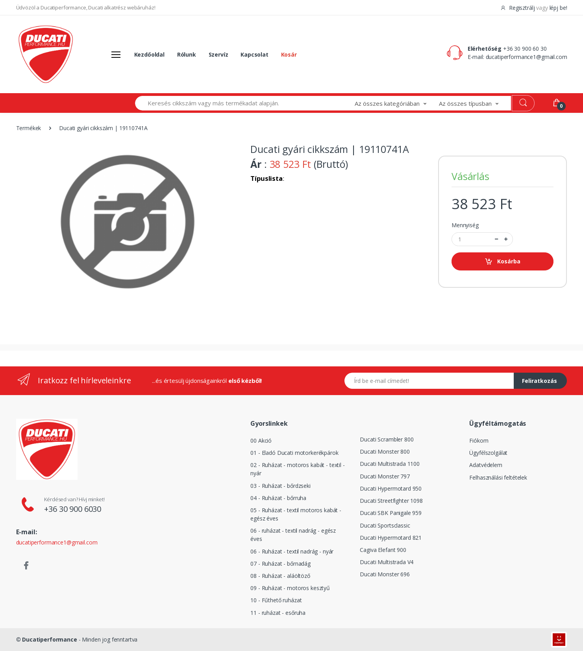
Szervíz (218, 54)
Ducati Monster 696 (384, 574)
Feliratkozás (539, 380)
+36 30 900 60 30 (525, 48)
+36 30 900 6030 (72, 509)
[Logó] (45, 54)
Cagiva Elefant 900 (383, 550)
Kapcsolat (254, 54)
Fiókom (478, 440)
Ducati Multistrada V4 (386, 562)
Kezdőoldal (149, 54)
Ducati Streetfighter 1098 (391, 500)
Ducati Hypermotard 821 (391, 537)
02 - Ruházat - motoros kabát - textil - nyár (297, 469)
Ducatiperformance (49, 639)
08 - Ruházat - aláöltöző (280, 575)
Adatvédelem (485, 465)
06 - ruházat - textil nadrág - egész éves (293, 534)
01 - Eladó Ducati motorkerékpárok (294, 452)
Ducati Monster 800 (384, 451)
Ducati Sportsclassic (385, 525)
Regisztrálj (518, 7)
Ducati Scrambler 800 (386, 439)
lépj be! (558, 7)
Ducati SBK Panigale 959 (391, 513)
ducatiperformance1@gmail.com (526, 57)
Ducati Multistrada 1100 (390, 463)
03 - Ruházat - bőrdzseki (280, 485)
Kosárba (502, 261)
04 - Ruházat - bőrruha (278, 498)
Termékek (28, 128)
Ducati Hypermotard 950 (391, 488)
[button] (397, 103)
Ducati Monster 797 (384, 476)
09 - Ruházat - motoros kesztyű (290, 588)
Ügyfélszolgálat (488, 452)
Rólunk (186, 54)
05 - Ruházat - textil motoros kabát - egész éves (295, 514)
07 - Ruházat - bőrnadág (280, 563)
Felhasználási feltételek (498, 477)
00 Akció (261, 440)
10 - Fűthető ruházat (276, 600)
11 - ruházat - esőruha (277, 612)
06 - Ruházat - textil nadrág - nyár (291, 551)
